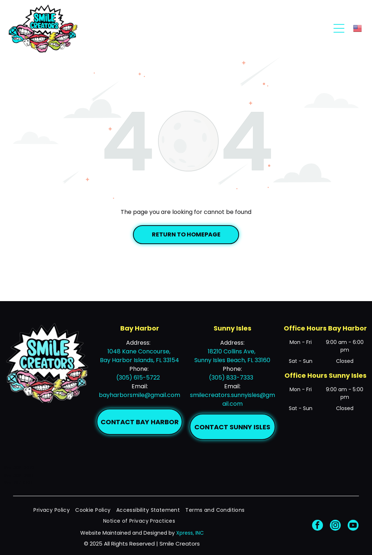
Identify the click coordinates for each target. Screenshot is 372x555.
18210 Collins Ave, (232, 351)
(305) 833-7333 (231, 377)
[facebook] (317, 526)
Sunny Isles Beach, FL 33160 (232, 360)
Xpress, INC (190, 532)
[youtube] (353, 526)
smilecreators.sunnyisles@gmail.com (232, 399)
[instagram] (335, 526)
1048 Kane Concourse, (140, 351)
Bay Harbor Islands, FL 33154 (139, 360)
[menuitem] (54, 510)
